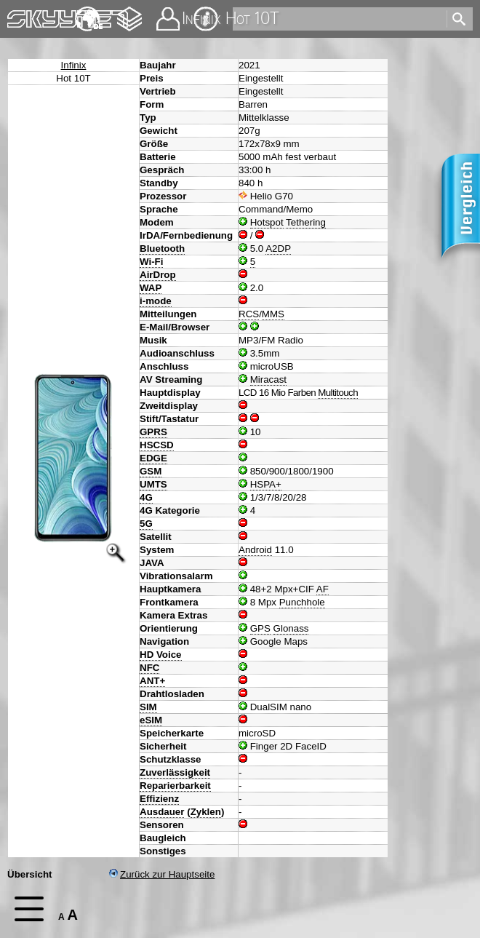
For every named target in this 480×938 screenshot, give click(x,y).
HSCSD (157, 445)
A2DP (278, 248)
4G (146, 497)
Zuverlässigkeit (175, 772)
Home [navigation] (20, 15)
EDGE (153, 458)
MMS (273, 314)
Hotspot (267, 222)
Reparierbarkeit (175, 785)
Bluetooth (162, 248)
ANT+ (152, 680)
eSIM (151, 720)
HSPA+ (265, 484)
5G (146, 523)
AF (322, 589)
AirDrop (158, 274)
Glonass (291, 628)
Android (255, 549)
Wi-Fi (151, 261)
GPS (260, 628)
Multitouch (338, 392)
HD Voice (161, 654)
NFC (149, 667)
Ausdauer (162, 811)
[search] (338, 19)
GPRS (153, 431)
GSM (150, 471)
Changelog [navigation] (129, 12)
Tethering (306, 222)
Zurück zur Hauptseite (162, 874)
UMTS (153, 484)
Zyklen (206, 811)
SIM (148, 706)
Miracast (268, 379)
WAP (150, 287)
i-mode (156, 300)
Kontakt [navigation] (168, 12)
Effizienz (159, 798)
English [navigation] (89, 12)
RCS (249, 314)
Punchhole (302, 602)
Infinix (74, 65)
